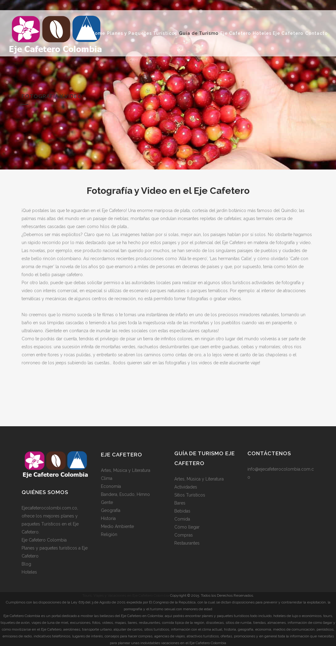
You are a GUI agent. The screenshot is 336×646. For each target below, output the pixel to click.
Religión (109, 534)
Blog (26, 563)
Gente (107, 502)
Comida (182, 518)
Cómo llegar (187, 526)
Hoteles (29, 571)
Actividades (185, 486)
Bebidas (182, 510)
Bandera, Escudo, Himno (125, 494)
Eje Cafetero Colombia (44, 539)
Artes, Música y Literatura (125, 470)
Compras (183, 534)
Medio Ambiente (117, 526)
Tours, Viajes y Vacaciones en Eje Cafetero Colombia (125, 595)
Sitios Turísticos (189, 494)
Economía (111, 486)
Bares (179, 502)
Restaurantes (187, 542)
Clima (106, 478)
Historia (108, 518)
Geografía (110, 510)
